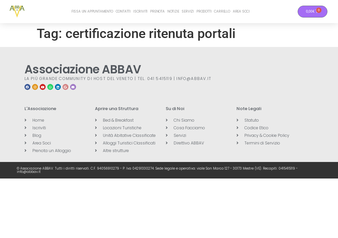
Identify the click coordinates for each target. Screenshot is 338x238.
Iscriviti (140, 11)
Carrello (222, 11)
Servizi (188, 11)
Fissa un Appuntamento (92, 11)
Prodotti (203, 11)
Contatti (123, 11)
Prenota (157, 11)
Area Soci (241, 11)
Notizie (173, 11)
